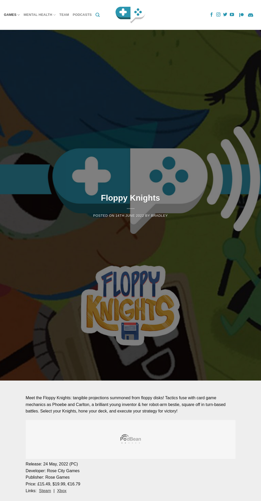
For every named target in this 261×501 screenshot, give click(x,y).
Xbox (61, 491)
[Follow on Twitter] (225, 14)
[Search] (98, 15)
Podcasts (82, 15)
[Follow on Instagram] (218, 14)
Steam (45, 491)
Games (12, 14)
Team (64, 15)
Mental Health (40, 14)
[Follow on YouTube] (232, 14)
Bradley (159, 216)
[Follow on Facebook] (211, 14)
